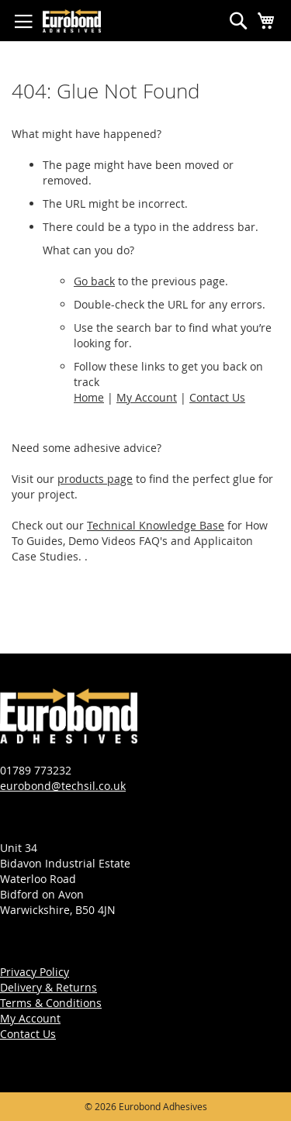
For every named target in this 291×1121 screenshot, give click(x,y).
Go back (94, 281)
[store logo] (72, 21)
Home (89, 397)
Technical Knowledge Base (155, 525)
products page (95, 478)
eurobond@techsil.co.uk (63, 785)
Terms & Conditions (51, 1002)
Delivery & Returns (48, 987)
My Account (146, 397)
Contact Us (217, 397)
